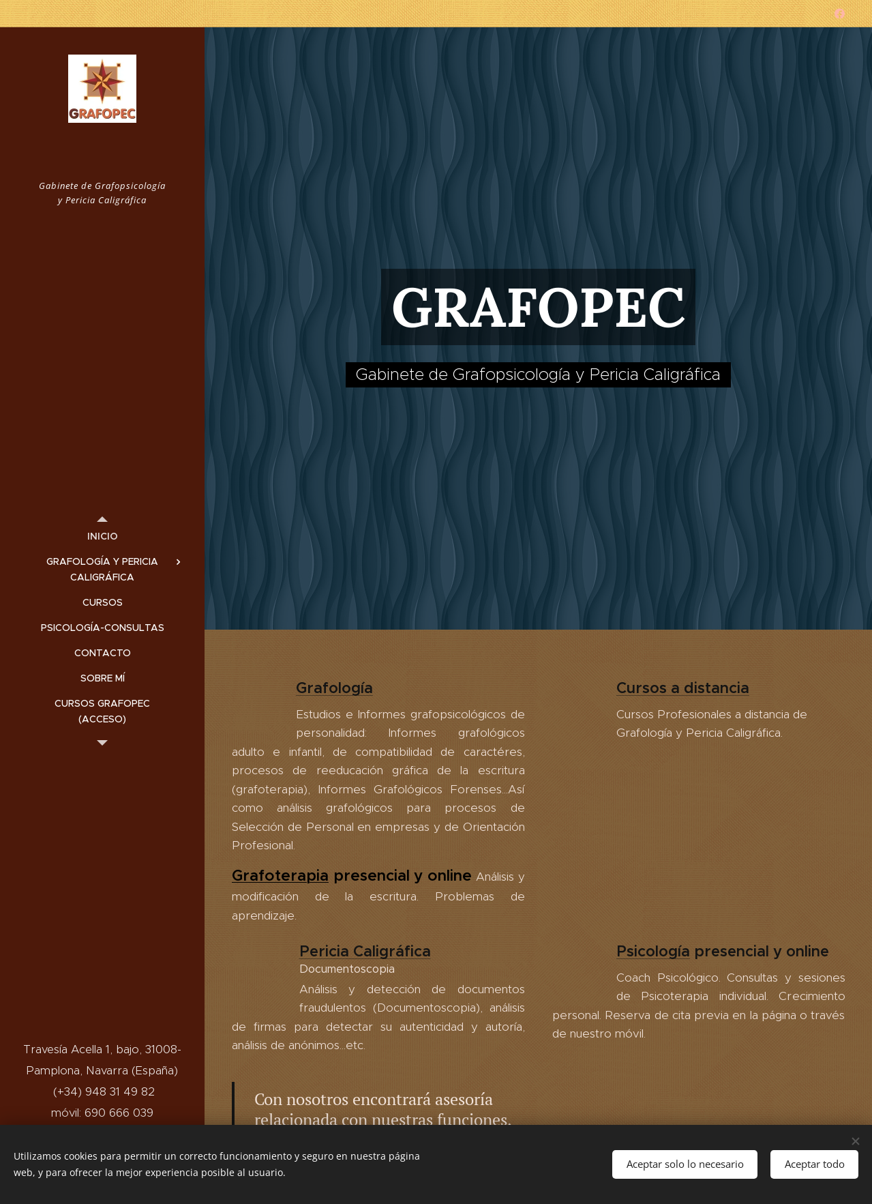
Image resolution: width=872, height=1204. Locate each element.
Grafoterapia (280, 874)
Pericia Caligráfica (365, 950)
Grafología (334, 688)
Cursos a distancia (682, 688)
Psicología (652, 950)
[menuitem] (102, 536)
